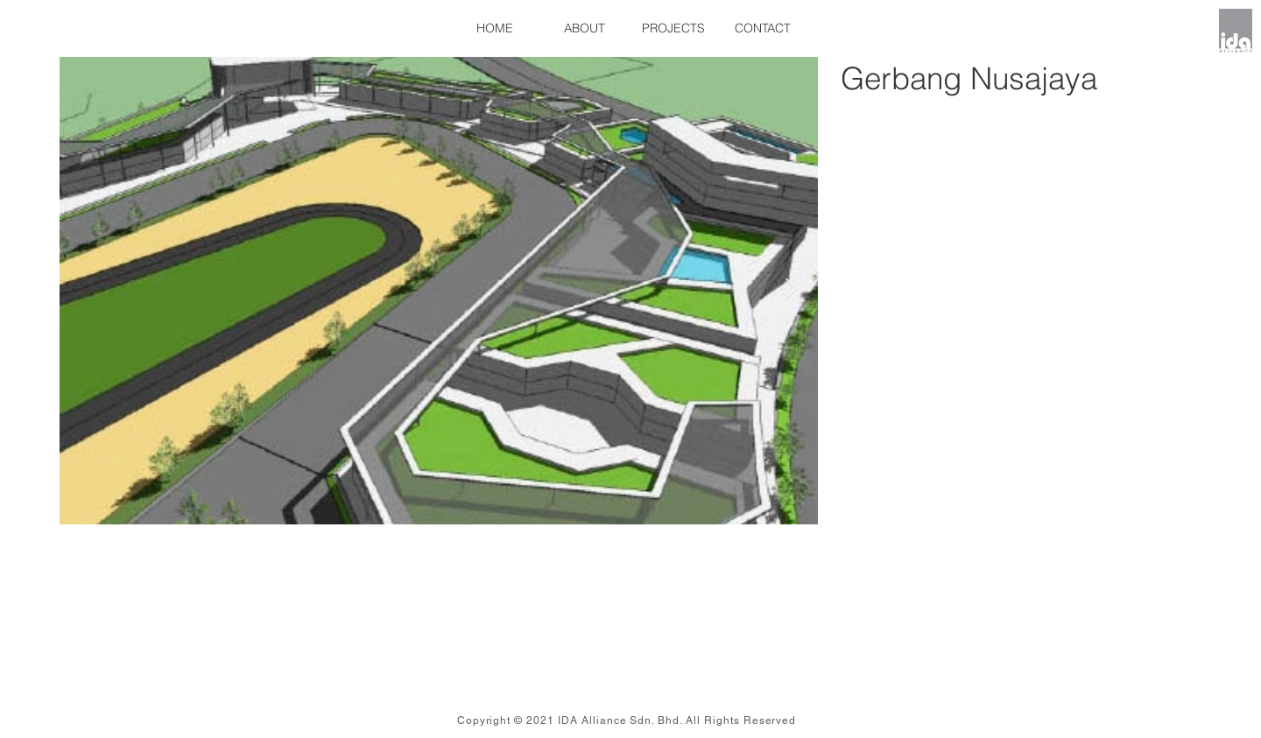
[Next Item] (791, 289)
